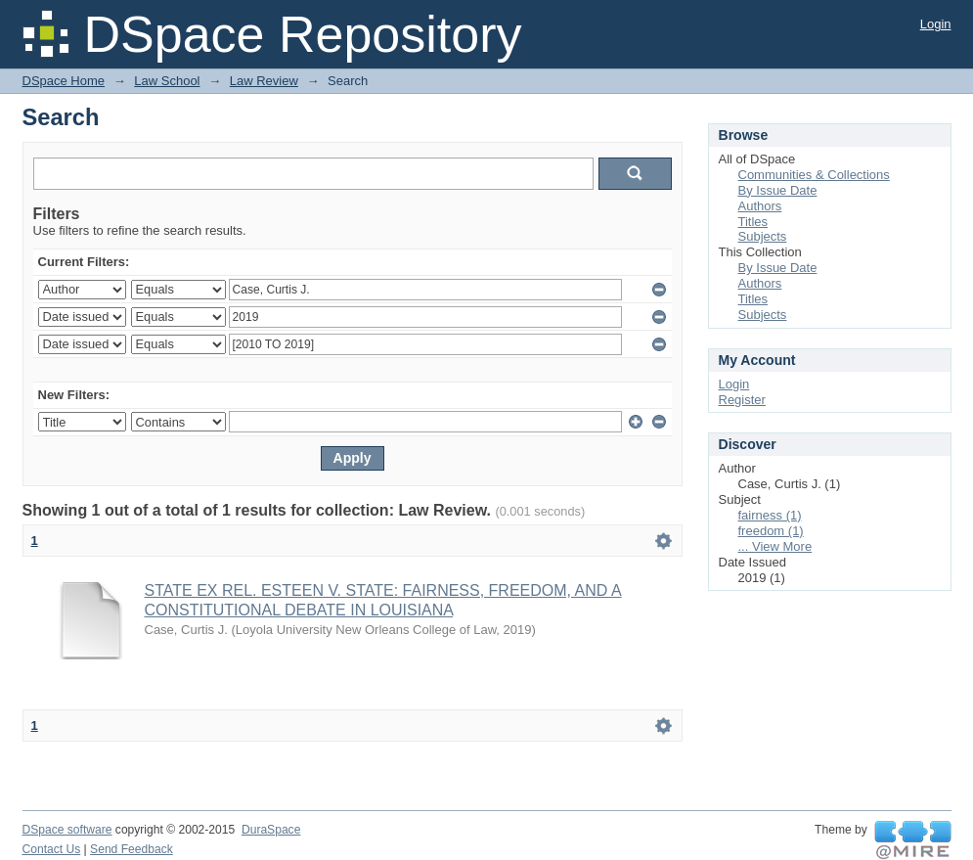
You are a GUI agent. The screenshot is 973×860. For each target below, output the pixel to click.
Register (742, 399)
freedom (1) (771, 530)
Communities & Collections (814, 174)
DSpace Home (64, 80)
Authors (760, 206)
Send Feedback (131, 849)
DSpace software (67, 830)
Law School (166, 80)
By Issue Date (778, 190)
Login (935, 24)
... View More (775, 546)
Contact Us (51, 849)
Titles (753, 221)
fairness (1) (770, 515)
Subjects (762, 236)
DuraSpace (271, 830)
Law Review (264, 80)
